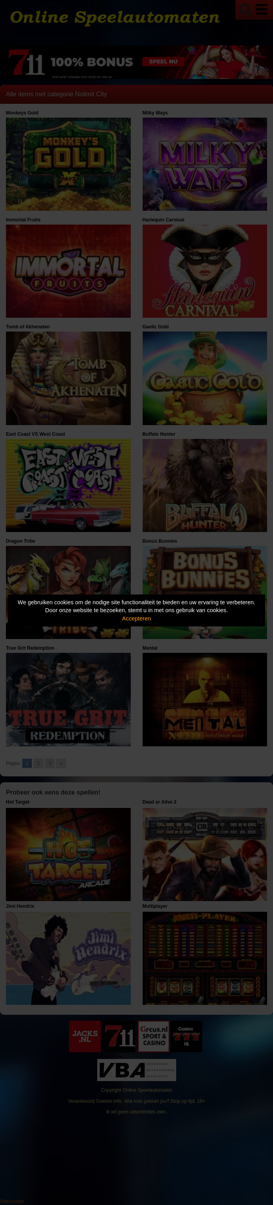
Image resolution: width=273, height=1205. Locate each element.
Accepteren (136, 618)
